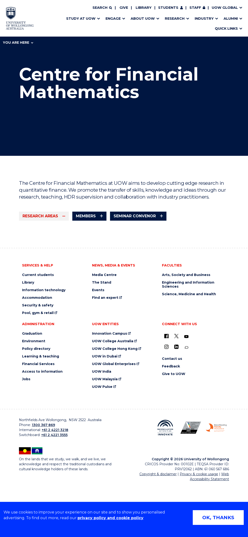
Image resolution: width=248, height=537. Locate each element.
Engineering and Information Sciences (188, 339)
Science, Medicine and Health (189, 349)
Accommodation (37, 352)
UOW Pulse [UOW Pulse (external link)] (102, 441)
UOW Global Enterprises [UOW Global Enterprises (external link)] (114, 418)
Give (123, 7)
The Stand (101, 337)
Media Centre (104, 329)
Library (144, 7)
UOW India (101, 426)
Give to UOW (173, 428)
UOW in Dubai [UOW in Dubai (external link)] (104, 411)
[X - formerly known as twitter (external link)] (176, 390)
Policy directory (36, 403)
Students (168, 7)
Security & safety (37, 360)
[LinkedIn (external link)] (176, 401)
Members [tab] (86, 216)
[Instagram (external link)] (166, 401)
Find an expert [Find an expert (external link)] (105, 352)
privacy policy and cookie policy (110, 518)
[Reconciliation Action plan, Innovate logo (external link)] (165, 482)
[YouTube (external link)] (186, 391)
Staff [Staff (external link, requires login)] (195, 7)
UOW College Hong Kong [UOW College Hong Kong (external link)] (115, 403)
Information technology (43, 344)
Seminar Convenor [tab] (135, 216)
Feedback (171, 421)
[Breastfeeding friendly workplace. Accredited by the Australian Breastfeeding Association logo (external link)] (216, 482)
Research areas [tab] (40, 216)
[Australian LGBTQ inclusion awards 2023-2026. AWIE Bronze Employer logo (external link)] (190, 482)
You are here (18, 42)
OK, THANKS (218, 517)
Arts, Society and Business (186, 329)
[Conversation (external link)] (186, 402)
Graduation (32, 388)
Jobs (26, 434)
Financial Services (38, 418)
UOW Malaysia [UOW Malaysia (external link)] (105, 434)
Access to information (42, 426)
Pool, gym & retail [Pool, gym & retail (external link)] (38, 367)
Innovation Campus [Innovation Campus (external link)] (109, 388)
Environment (33, 396)
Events (98, 344)
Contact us (172, 413)
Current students (38, 329)
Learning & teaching (40, 411)
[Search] (102, 8)
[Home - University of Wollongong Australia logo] (20, 18)
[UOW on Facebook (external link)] (166, 390)
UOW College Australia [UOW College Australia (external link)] (112, 396)
